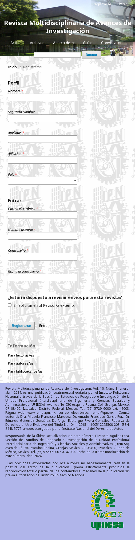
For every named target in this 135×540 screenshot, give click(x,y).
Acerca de (62, 42)
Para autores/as (21, 363)
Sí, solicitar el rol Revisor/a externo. (41, 305)
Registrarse (102, 4)
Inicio (12, 66)
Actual (15, 42)
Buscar (91, 55)
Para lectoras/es (21, 355)
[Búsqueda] (57, 55)
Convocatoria (113, 42)
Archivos (37, 42)
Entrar (122, 4)
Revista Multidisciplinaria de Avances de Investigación (67, 26)
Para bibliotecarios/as (25, 371)
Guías (88, 42)
